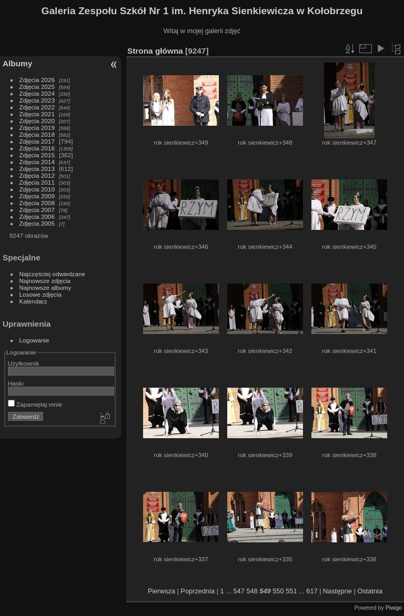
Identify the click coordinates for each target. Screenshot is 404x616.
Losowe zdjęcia (40, 294)
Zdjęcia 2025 (37, 86)
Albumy (17, 63)
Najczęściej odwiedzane (52, 273)
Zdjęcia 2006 (37, 216)
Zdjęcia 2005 (37, 223)
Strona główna (155, 50)
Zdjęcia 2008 (37, 202)
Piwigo (394, 607)
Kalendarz (33, 301)
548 (251, 591)
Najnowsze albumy (45, 287)
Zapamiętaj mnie (35, 404)
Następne (337, 591)
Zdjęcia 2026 (37, 79)
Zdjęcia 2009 (37, 196)
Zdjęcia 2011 (37, 182)
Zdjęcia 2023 (37, 100)
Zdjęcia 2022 (37, 107)
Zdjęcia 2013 (37, 168)
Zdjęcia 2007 (37, 209)
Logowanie (34, 340)
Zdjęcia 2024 (37, 93)
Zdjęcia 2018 (37, 134)
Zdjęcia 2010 (37, 189)
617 (311, 591)
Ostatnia (369, 591)
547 (238, 591)
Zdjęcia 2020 (37, 120)
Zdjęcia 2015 (37, 155)
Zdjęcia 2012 (37, 175)
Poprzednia (197, 591)
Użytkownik (23, 363)
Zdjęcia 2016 (37, 148)
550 (278, 591)
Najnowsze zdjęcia (44, 280)
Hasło (16, 383)
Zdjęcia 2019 (37, 127)
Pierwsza (161, 591)
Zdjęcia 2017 (37, 141)
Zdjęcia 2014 (37, 161)
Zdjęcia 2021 (37, 113)
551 (291, 591)
